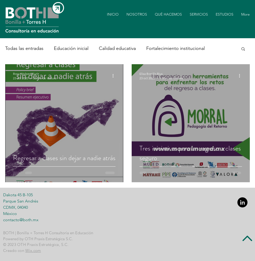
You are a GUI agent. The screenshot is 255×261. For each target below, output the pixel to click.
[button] (243, 49)
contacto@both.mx (21, 219)
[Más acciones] (115, 76)
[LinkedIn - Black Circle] (242, 202)
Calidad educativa (117, 48)
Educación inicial (71, 48)
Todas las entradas (24, 48)
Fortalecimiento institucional (175, 48)
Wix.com (33, 250)
